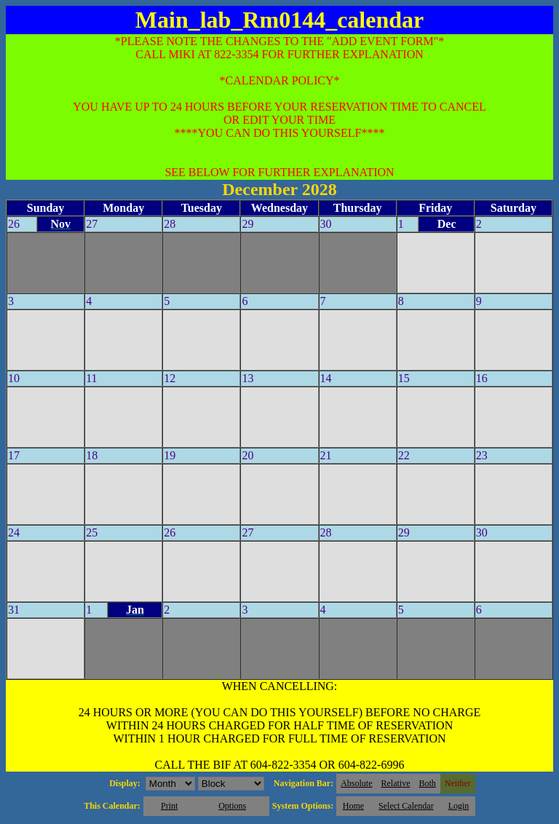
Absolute (356, 783)
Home (353, 806)
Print (169, 806)
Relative (396, 783)
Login (458, 806)
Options (232, 806)
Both (427, 783)
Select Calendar (406, 806)
